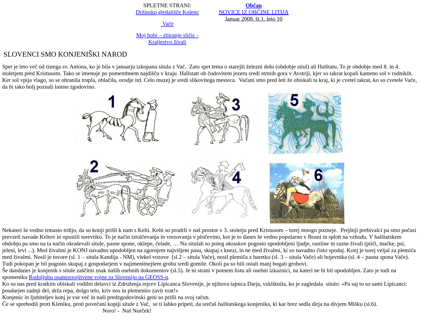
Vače (167, 23)
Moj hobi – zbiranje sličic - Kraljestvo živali (167, 38)
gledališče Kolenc (167, 12)
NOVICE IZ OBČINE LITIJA (254, 12)
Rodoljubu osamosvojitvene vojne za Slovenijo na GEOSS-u (98, 277)
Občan (253, 5)
